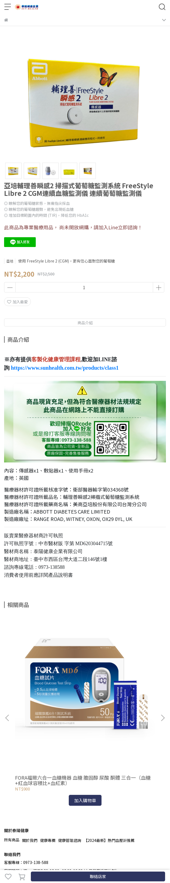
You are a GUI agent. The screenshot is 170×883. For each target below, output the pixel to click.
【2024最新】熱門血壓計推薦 (109, 767)
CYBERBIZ (122, 862)
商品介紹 (85, 322)
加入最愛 (17, 301)
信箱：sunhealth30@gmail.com (33, 806)
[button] (162, 681)
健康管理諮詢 (69, 767)
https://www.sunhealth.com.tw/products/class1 (65, 368)
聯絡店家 (98, 876)
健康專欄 (47, 767)
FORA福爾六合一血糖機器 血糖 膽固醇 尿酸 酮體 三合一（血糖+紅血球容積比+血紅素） (46, 707)
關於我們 (29, 767)
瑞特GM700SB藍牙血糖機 (116, 705)
